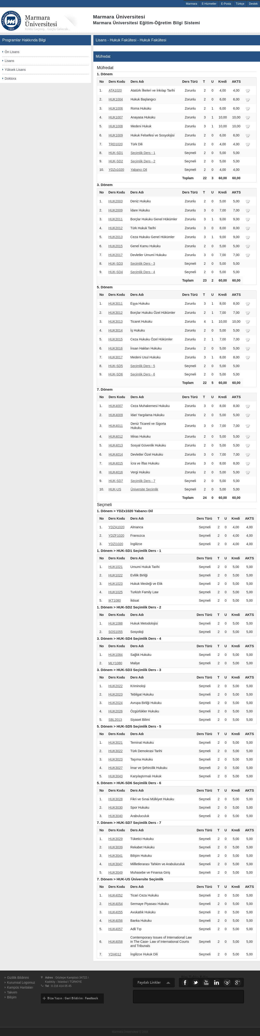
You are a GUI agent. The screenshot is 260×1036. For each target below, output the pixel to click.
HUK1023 (116, 584)
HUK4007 (116, 406)
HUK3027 (116, 768)
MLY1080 (115, 663)
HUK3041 (116, 855)
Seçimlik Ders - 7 (142, 481)
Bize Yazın (54, 998)
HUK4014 (116, 454)
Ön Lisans (12, 52)
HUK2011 (116, 219)
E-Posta (226, 3)
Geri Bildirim (74, 998)
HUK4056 (116, 920)
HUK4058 (116, 941)
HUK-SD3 (116, 263)
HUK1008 (116, 126)
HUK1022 (116, 575)
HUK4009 (116, 415)
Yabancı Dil (138, 169)
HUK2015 (116, 246)
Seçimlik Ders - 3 (142, 263)
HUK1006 (116, 108)
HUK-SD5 (116, 366)
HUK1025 (116, 592)
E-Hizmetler (209, 3)
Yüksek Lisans (15, 69)
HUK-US (115, 489)
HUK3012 (116, 312)
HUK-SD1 (116, 153)
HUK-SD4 (116, 272)
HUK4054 (116, 904)
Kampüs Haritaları (20, 987)
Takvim (12, 992)
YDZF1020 (116, 535)
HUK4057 (116, 929)
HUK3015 (116, 339)
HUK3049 (116, 872)
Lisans (9, 61)
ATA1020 (115, 90)
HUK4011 (116, 426)
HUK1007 (116, 117)
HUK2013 (116, 237)
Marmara (191, 3)
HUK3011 (116, 303)
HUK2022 (116, 686)
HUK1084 (116, 655)
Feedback (91, 998)
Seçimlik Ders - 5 (142, 366)
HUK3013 (116, 321)
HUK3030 (116, 807)
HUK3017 (116, 357)
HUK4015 (116, 463)
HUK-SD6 (116, 374)
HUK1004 (116, 99)
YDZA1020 (116, 527)
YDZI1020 (116, 544)
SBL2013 (115, 720)
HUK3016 (116, 348)
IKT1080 (115, 600)
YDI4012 (115, 954)
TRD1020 (116, 144)
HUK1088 (116, 623)
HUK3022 (116, 751)
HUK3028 (116, 799)
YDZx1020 (116, 169)
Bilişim (11, 997)
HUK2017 (116, 255)
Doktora (10, 78)
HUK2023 (116, 694)
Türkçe (240, 3)
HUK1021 (116, 567)
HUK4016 (116, 472)
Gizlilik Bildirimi (18, 977)
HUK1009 (116, 135)
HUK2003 (116, 201)
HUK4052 (116, 895)
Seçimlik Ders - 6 (142, 374)
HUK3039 (116, 847)
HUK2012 (116, 228)
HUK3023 (116, 759)
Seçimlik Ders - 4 (142, 272)
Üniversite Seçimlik (144, 489)
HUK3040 (116, 816)
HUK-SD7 (116, 481)
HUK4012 (116, 436)
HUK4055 (116, 912)
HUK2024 (116, 703)
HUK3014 (116, 330)
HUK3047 (116, 864)
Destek (253, 3)
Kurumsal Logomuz (21, 982)
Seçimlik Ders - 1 (142, 153)
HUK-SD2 (116, 161)
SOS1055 (116, 632)
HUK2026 (116, 711)
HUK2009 (116, 210)
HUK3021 (116, 742)
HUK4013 (116, 445)
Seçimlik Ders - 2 (142, 161)
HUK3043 (116, 776)
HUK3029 (116, 839)
